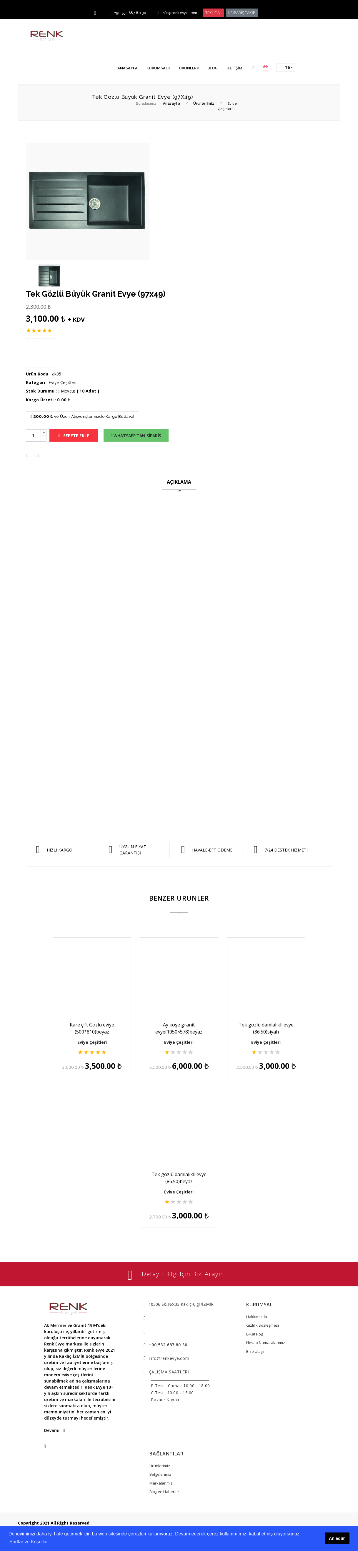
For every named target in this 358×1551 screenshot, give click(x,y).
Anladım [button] (337, 1538)
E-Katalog (254, 1334)
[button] (253, 67)
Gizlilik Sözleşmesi (262, 1325)
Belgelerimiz (160, 1474)
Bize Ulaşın (256, 1351)
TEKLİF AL (213, 12)
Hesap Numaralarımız (265, 1342)
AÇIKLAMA (179, 482)
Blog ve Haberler (164, 1491)
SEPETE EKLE (73, 435)
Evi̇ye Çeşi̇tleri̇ (62, 382)
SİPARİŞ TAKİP (242, 12)
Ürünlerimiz (159, 1465)
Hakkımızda (256, 1316)
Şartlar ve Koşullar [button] (28, 1541)
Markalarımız (161, 1483)
